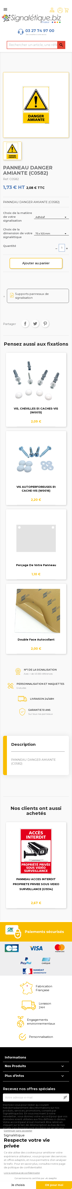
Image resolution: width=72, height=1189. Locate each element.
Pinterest (45, 323)
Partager (25, 323)
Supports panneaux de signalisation (32, 295)
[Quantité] (62, 248)
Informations (15, 1057)
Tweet (35, 323)
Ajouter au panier (36, 263)
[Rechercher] (36, 45)
